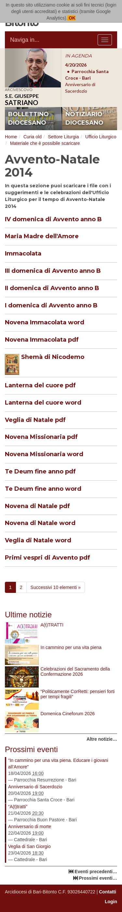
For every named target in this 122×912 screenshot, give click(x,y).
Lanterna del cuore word (43, 402)
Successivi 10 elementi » (56, 587)
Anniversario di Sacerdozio (35, 786)
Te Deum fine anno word (43, 488)
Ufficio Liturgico (100, 136)
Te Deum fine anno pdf (40, 471)
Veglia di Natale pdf (35, 420)
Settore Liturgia (63, 136)
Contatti (107, 891)
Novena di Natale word (40, 523)
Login (111, 901)
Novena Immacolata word (44, 322)
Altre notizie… (102, 739)
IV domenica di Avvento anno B (53, 219)
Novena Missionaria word (44, 454)
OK (71, 18)
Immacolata (23, 253)
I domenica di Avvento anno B (51, 305)
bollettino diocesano (28, 118)
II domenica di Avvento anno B (52, 288)
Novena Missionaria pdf (41, 437)
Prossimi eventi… (98, 878)
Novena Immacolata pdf (42, 339)
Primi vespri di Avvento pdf (47, 557)
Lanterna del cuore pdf (40, 385)
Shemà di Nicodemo (52, 357)
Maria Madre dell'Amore (42, 236)
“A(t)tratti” (17, 806)
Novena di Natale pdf (37, 506)
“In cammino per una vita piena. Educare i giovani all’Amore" (58, 763)
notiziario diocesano (84, 118)
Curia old (32, 136)
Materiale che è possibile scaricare (45, 143)
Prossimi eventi (31, 749)
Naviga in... (24, 40)
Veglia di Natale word (38, 540)
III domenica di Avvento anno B (53, 270)
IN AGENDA (78, 56)
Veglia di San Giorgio (29, 846)
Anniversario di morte (29, 826)
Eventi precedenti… (96, 871)
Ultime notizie (28, 614)
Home (11, 136)
